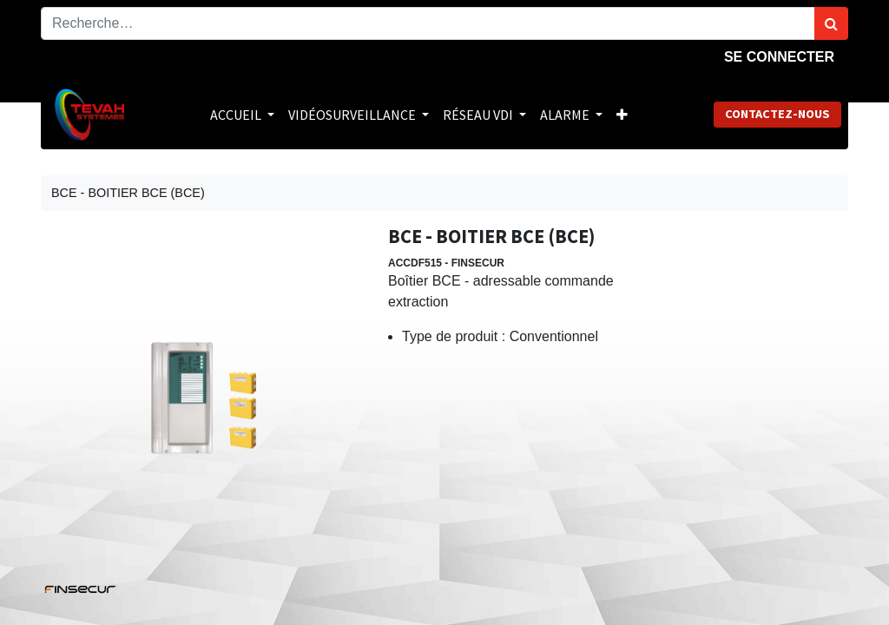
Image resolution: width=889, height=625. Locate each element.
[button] (622, 114)
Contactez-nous (777, 114)
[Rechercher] (831, 23)
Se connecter (779, 56)
